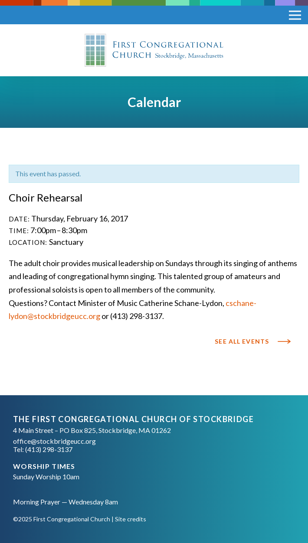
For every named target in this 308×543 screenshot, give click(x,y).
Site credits (130, 519)
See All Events (242, 341)
